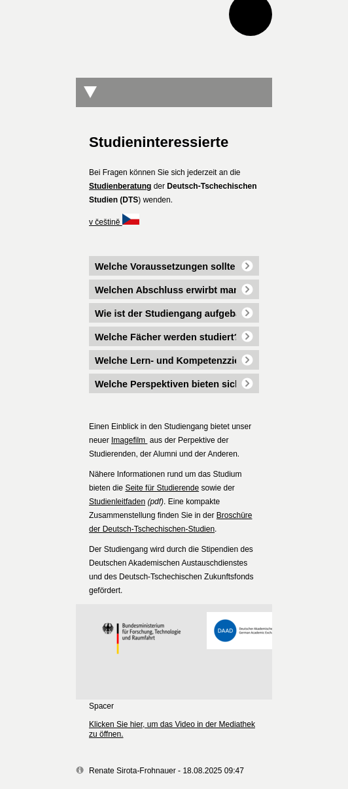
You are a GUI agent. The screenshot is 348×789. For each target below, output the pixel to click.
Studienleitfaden (117, 501)
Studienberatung (120, 186)
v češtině (114, 222)
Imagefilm (129, 440)
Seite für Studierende (162, 487)
